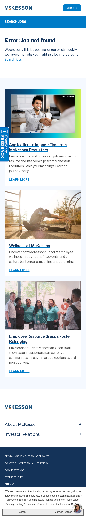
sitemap (9, 484)
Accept (22, 512)
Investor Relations (22, 434)
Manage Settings (63, 512)
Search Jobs (15, 22)
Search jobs (13, 59)
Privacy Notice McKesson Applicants (27, 456)
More (70, 8)
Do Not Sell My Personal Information (27, 463)
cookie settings (14, 470)
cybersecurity (14, 477)
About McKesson (21, 424)
